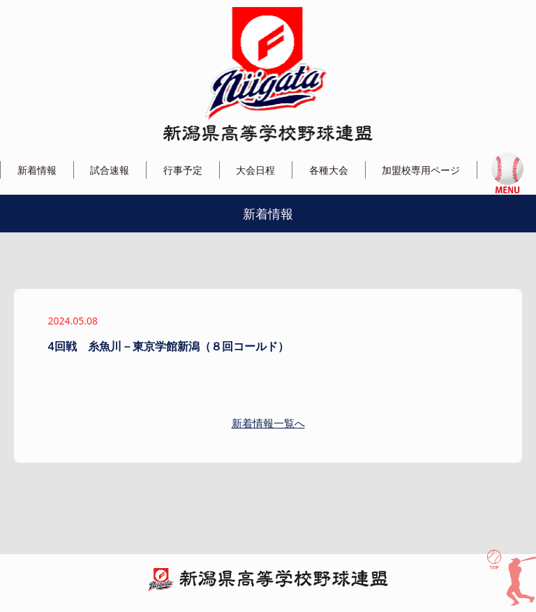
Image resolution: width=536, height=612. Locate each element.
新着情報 (37, 170)
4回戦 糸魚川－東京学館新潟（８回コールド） (168, 346)
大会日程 (255, 170)
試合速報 (109, 170)
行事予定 (182, 170)
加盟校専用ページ (421, 170)
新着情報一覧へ (268, 423)
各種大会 (328, 170)
